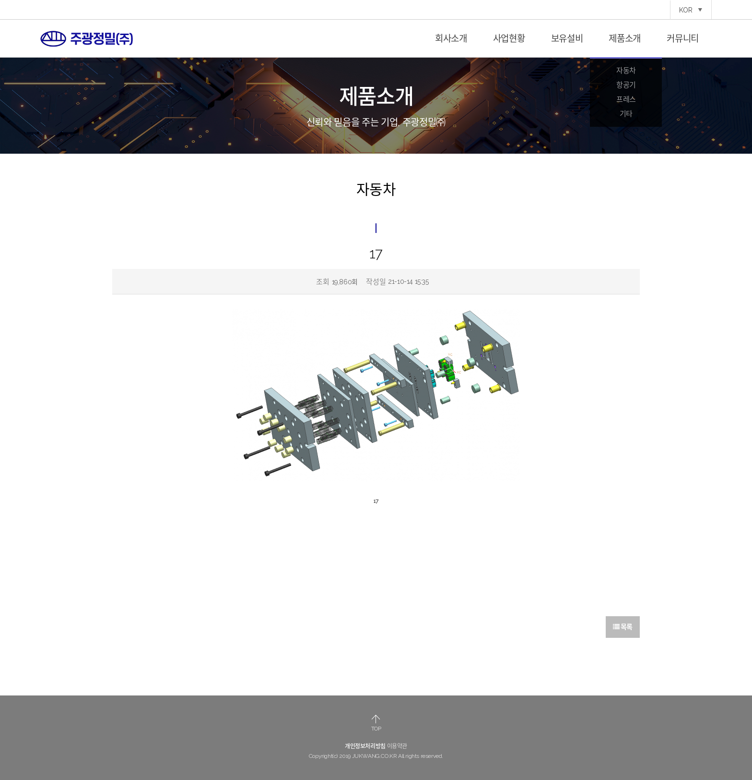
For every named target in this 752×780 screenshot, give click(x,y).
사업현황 (509, 38)
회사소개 (451, 38)
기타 (626, 114)
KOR (691, 10)
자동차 (626, 70)
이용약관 (397, 746)
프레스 (626, 99)
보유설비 (567, 38)
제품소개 (625, 38)
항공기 (626, 85)
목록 (623, 627)
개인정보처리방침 (365, 746)
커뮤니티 (683, 38)
